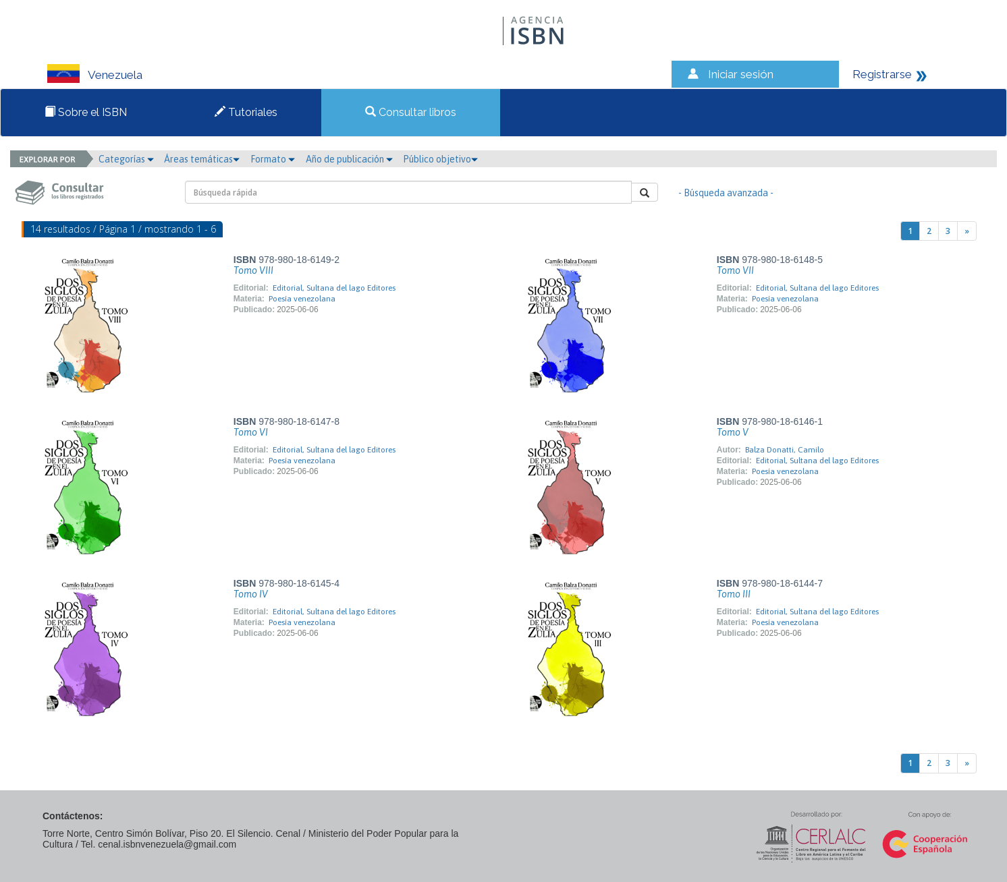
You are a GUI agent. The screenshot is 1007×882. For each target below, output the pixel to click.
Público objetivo (440, 159)
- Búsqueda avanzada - (725, 192)
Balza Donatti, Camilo (784, 449)
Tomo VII (735, 270)
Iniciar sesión (740, 74)
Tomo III (734, 594)
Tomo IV (251, 594)
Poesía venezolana (302, 298)
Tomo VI (251, 432)
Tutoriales (246, 112)
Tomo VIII (253, 270)
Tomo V (733, 432)
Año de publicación (349, 159)
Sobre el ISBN (86, 112)
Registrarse (882, 74)
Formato (272, 159)
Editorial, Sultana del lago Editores (334, 288)
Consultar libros (410, 112)
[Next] (967, 231)
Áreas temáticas (202, 159)
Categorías (126, 159)
